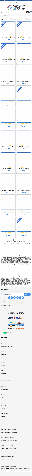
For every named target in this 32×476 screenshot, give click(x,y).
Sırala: (11, 19)
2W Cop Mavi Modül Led (8, 168)
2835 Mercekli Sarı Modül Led (24, 103)
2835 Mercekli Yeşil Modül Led (8, 124)
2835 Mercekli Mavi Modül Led (8, 103)
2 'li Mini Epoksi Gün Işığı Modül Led (24, 37)
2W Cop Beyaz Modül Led (24, 124)
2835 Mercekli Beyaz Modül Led (23, 59)
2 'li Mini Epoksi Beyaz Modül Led (8, 37)
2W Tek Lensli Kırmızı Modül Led (23, 190)
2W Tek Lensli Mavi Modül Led (8, 212)
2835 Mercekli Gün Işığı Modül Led (8, 81)
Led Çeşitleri (5, 15)
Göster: (26, 19)
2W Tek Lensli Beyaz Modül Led (8, 190)
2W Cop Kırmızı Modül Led (24, 146)
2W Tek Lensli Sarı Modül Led (24, 212)
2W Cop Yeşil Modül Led (24, 168)
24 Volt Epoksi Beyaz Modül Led (8, 59)
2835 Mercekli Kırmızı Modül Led (23, 81)
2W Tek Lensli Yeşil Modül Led (8, 234)
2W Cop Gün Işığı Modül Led (8, 146)
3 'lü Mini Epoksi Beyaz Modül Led (24, 234)
